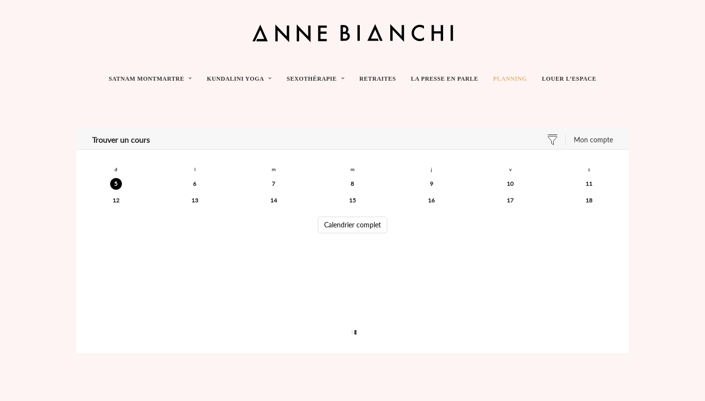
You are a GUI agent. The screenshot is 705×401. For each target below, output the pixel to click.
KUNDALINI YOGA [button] (239, 78)
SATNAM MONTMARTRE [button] (150, 78)
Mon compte (593, 139)
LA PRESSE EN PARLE (444, 78)
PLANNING (510, 78)
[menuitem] (153, 79)
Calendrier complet (352, 225)
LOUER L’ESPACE (569, 78)
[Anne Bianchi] (352, 32)
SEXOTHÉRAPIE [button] (315, 78)
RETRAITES (377, 78)
